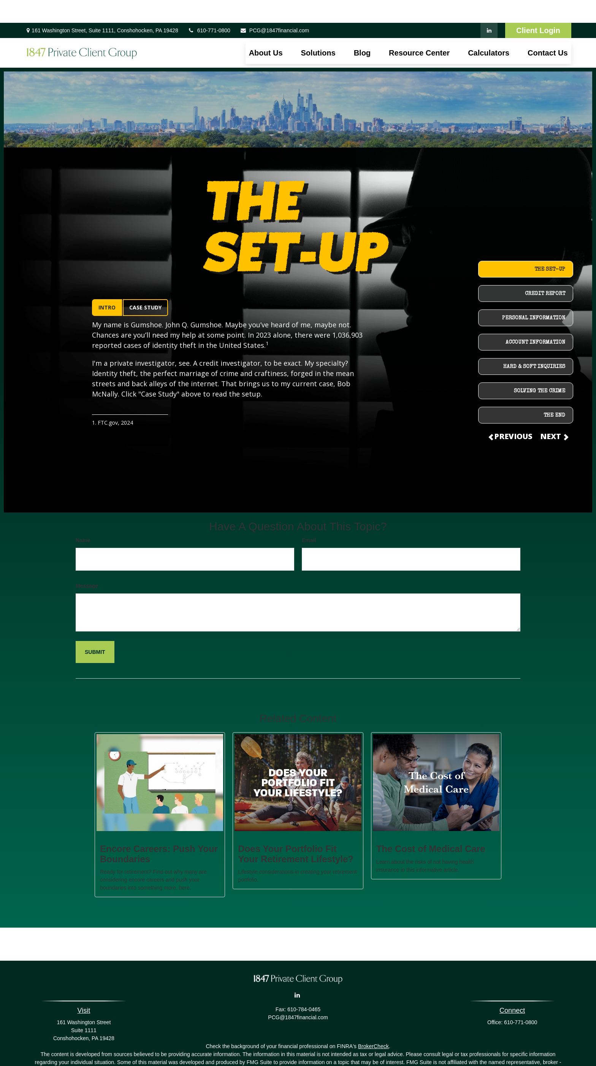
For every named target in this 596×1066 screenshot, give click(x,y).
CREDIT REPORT (545, 271)
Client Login (538, 7)
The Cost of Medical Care (430, 826)
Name (83, 517)
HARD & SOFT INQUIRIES (534, 344)
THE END (554, 392)
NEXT (553, 413)
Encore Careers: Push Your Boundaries (159, 831)
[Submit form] (95, 629)
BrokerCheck (373, 1023)
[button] (266, 30)
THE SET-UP (549, 246)
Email (309, 517)
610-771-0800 (209, 8)
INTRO (107, 284)
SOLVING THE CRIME (539, 368)
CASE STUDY (145, 284)
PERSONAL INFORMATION (533, 295)
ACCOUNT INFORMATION (535, 319)
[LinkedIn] (489, 7)
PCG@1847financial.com (274, 8)
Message (87, 563)
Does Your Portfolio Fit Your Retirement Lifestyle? (295, 831)
